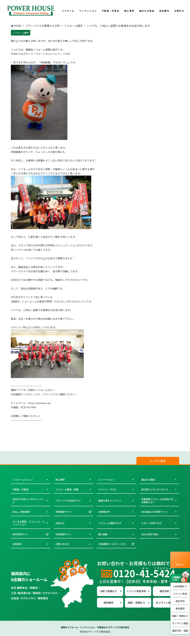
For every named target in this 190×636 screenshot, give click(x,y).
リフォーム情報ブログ (109, 523)
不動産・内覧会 (20, 489)
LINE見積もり (180, 586)
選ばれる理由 (148, 479)
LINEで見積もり (108, 591)
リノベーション (106, 479)
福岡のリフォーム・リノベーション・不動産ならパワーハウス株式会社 (95, 627)
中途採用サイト (63, 534)
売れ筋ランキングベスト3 (154, 489)
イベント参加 (180, 593)
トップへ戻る (158, 461)
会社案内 (17, 544)
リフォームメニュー (22, 479)
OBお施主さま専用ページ (154, 511)
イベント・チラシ (107, 489)
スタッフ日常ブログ (151, 523)
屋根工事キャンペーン (109, 500)
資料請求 (180, 608)
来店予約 (180, 601)
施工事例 (60, 479)
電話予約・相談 (180, 630)
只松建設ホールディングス (112, 544)
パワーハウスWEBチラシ (68, 500)
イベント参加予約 (136, 591)
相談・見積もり (180, 615)
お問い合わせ (62, 544)
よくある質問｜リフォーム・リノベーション (28, 523)
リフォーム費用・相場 (66, 489)
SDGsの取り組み (150, 534)
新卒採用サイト (20, 534)
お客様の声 (104, 511)
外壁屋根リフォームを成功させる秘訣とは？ (157, 500)
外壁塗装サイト (63, 511)
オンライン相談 (180, 623)
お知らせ (60, 523)
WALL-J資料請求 (21, 511)
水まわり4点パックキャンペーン (28, 500)
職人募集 (102, 534)
